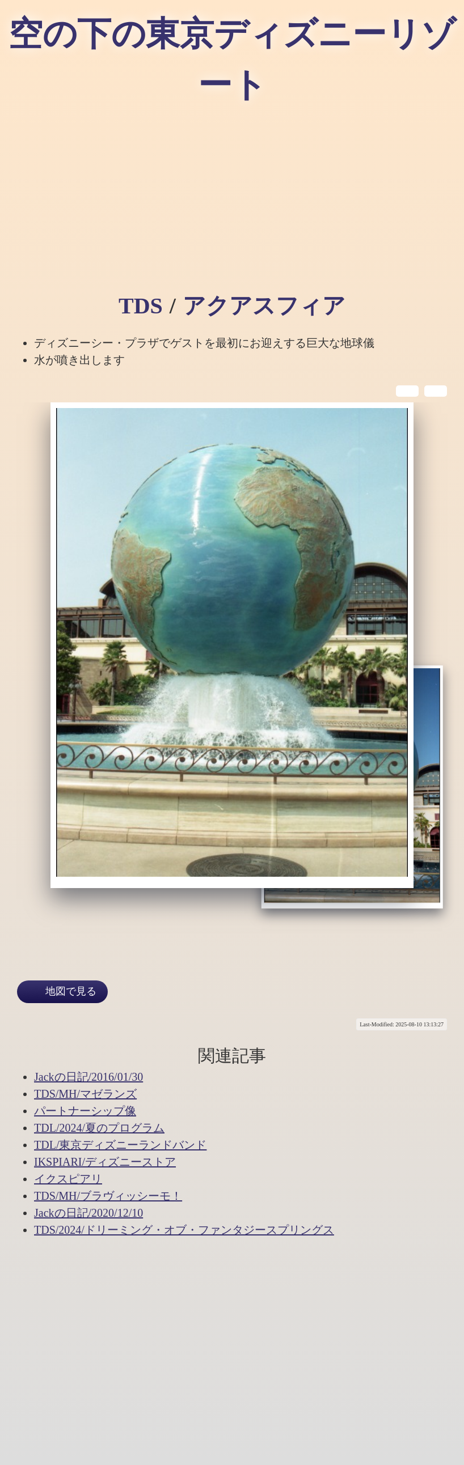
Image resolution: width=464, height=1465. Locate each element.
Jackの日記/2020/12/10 (88, 1213)
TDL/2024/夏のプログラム (99, 1128)
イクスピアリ (68, 1179)
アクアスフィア (264, 306)
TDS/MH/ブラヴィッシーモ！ (108, 1196)
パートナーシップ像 (85, 1111)
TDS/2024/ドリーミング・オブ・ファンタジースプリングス (184, 1230)
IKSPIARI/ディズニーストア (105, 1162)
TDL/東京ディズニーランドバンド (120, 1145)
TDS (141, 306)
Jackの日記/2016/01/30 (88, 1077)
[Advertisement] (232, 204)
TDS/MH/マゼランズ (85, 1094)
